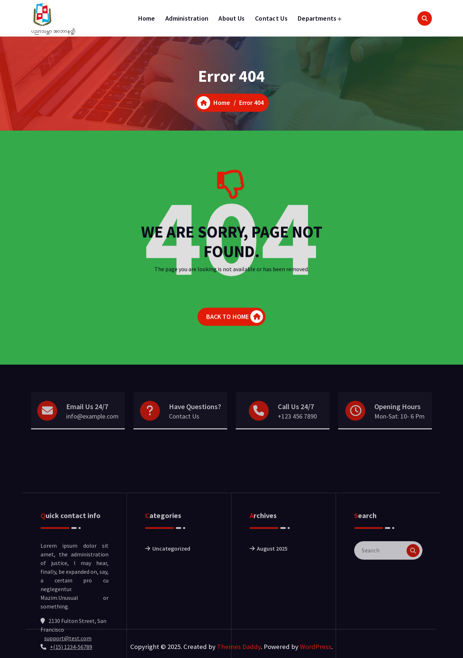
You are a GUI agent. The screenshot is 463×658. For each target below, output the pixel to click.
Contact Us (271, 18)
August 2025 (272, 597)
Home (146, 18)
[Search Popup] (424, 18)
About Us (231, 18)
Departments (317, 18)
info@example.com (92, 426)
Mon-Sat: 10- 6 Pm (399, 426)
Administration (186, 18)
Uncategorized (171, 597)
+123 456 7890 (297, 426)
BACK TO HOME (234, 320)
